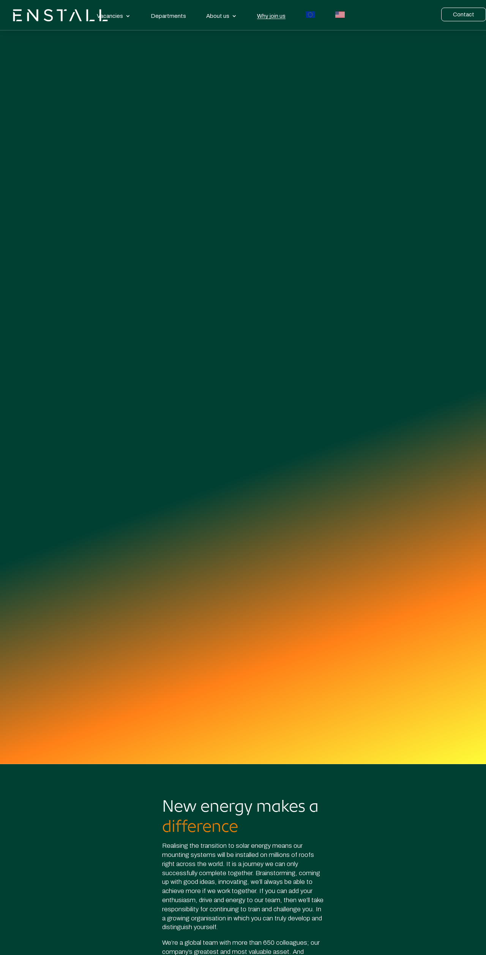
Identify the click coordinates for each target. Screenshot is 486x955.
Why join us (271, 16)
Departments (168, 16)
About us (217, 16)
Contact (463, 14)
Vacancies (110, 16)
